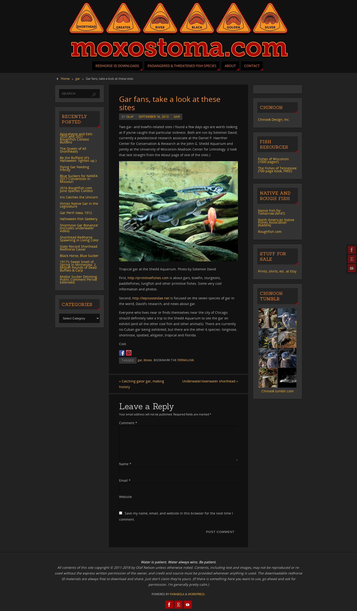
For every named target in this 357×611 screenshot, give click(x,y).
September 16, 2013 (154, 116)
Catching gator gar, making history (141, 384)
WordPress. (196, 594)
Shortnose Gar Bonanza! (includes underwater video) (79, 228)
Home (65, 79)
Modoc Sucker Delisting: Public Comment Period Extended (79, 279)
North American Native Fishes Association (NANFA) (276, 223)
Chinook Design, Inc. (274, 119)
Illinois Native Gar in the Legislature (79, 205)
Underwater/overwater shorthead (210, 381)
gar (77, 79)
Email (125, 480)
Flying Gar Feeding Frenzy (74, 168)
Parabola (177, 594)
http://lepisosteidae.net (150, 298)
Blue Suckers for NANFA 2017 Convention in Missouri (79, 179)
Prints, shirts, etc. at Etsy (277, 271)
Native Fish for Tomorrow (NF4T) (271, 212)
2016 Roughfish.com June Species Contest (76, 189)
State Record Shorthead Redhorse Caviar (78, 247)
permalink (186, 360)
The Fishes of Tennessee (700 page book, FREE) (277, 169)
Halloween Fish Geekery (78, 219)
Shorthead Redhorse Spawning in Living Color (79, 238)
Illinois (148, 360)
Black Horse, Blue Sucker (79, 255)
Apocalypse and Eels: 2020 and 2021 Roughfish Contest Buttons (76, 138)
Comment (128, 423)
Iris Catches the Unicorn (79, 197)
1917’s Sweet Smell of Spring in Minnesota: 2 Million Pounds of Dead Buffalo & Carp (78, 265)
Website (125, 496)
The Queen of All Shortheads (73, 150)
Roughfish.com (270, 231)
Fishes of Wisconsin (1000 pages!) (273, 160)
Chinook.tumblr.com (278, 391)
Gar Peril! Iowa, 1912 (76, 212)
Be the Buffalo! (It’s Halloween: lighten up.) (78, 159)
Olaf (130, 116)
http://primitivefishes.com (148, 278)
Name (125, 464)
